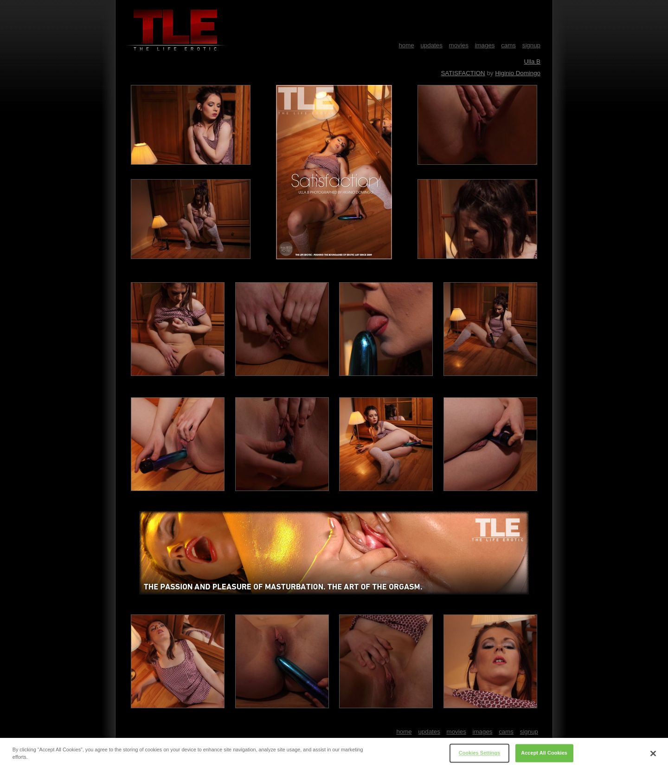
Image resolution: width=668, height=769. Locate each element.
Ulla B (532, 61)
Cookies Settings (480, 755)
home (406, 45)
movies (459, 45)
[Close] (653, 755)
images (485, 45)
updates (431, 45)
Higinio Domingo (517, 73)
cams (508, 45)
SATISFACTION (463, 73)
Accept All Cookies (544, 755)
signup (531, 45)
